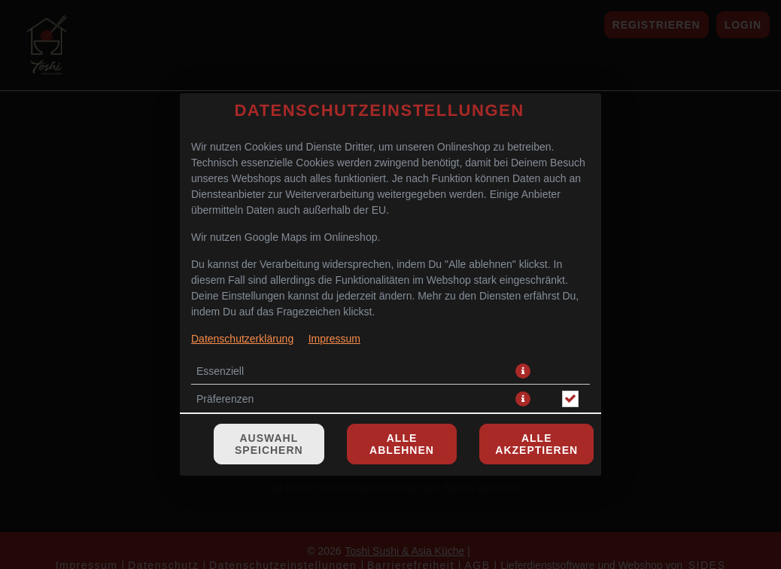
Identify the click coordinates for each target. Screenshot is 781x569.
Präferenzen (225, 312)
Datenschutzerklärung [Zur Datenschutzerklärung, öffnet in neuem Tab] (242, 251)
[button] (522, 283)
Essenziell (220, 284)
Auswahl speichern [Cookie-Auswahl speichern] (269, 357)
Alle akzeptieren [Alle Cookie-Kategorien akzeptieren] (536, 357)
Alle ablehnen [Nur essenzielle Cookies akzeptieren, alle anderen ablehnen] (401, 357)
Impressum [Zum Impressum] (334, 251)
